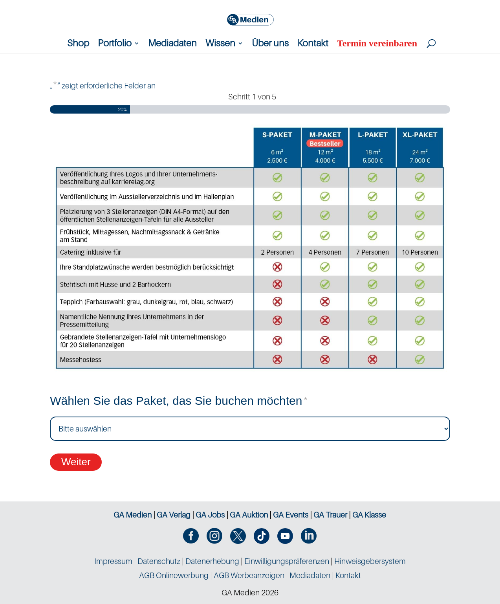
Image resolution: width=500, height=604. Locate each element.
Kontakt (312, 44)
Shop (78, 44)
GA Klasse (369, 515)
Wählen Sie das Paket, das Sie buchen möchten (178, 401)
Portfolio (115, 44)
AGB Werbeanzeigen (249, 575)
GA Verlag (173, 515)
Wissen (220, 44)
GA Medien (133, 515)
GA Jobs (210, 515)
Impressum (113, 561)
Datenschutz (158, 561)
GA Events (290, 515)
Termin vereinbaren (377, 44)
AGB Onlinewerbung (174, 575)
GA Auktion (249, 515)
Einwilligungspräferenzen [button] (286, 561)
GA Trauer (330, 515)
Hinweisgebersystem (370, 561)
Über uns (270, 44)
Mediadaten (172, 44)
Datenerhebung (212, 561)
